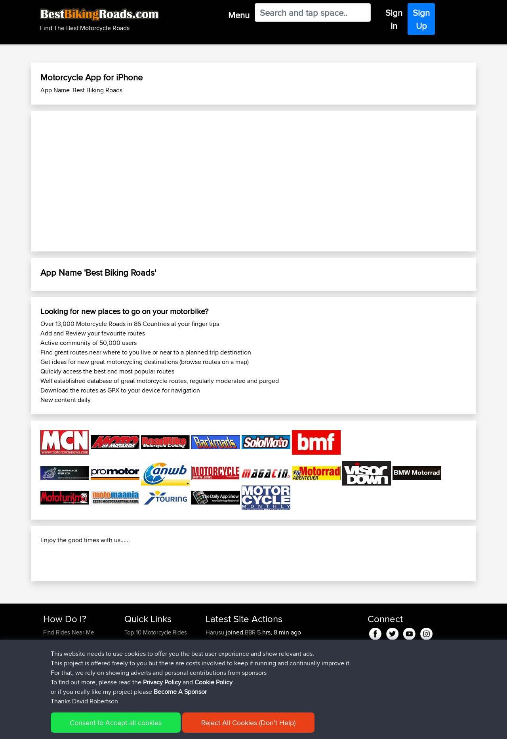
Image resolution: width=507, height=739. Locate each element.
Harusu (216, 632)
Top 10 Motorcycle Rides (155, 632)
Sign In (393, 19)
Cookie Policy (213, 682)
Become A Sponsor (180, 691)
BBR (250, 632)
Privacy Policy (162, 682)
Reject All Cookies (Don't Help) (248, 723)
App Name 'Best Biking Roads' (82, 90)
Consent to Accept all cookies (116, 723)
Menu (239, 15)
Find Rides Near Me (68, 632)
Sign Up (421, 19)
